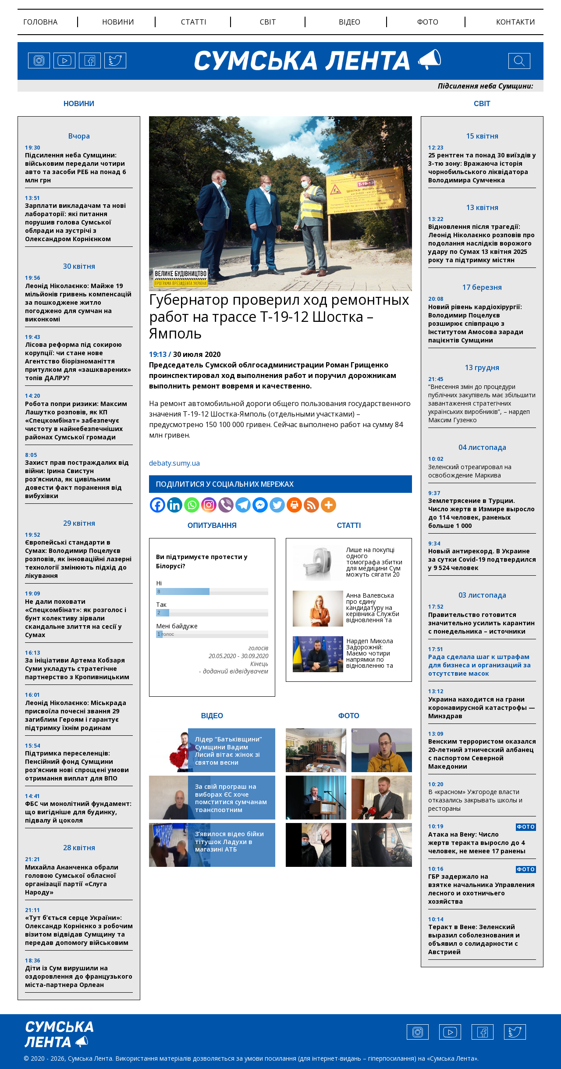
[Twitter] (277, 505)
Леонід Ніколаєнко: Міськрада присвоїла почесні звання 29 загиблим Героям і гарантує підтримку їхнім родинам (75, 715)
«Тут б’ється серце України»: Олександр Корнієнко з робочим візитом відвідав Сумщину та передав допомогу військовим (79, 930)
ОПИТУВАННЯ (212, 525)
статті (193, 22)
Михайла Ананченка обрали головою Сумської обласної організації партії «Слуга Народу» (71, 879)
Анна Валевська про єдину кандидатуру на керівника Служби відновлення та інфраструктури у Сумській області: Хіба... (372, 616)
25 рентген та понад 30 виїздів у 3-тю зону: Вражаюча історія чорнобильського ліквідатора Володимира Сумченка (482, 167)
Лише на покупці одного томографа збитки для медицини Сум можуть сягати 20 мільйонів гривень (374, 564)
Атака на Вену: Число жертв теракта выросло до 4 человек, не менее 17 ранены (476, 842)
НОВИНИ (79, 103)
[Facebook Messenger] (260, 505)
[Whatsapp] (191, 505)
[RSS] (311, 505)
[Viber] (226, 505)
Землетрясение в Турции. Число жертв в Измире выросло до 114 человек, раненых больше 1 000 (481, 513)
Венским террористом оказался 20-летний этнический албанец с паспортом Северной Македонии (482, 753)
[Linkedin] (174, 505)
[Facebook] (157, 505)
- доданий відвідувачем (233, 671)
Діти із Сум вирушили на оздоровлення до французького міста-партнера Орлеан (78, 976)
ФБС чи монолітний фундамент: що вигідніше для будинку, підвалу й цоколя (78, 811)
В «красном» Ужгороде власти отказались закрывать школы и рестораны (475, 799)
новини (118, 22)
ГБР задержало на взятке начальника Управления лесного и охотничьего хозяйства (481, 888)
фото (427, 22)
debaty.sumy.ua (174, 463)
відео (349, 22)
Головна (40, 22)
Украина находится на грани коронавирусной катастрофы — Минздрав (481, 707)
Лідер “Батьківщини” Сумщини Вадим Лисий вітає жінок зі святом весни (228, 750)
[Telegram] (243, 505)
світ (268, 22)
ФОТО (348, 716)
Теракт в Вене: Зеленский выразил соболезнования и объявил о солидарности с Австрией (474, 939)
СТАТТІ (349, 525)
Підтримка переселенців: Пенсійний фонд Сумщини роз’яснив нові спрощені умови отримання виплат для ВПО (77, 765)
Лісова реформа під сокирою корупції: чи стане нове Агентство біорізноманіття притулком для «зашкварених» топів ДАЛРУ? (78, 361)
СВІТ (482, 103)
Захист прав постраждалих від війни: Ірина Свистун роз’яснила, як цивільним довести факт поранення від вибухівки (77, 479)
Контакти (515, 22)
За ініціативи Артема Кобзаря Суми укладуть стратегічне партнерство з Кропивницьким (77, 668)
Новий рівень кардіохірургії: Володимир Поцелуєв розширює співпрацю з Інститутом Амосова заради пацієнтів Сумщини (475, 323)
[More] (328, 505)
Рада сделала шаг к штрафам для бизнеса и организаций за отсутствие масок (479, 664)
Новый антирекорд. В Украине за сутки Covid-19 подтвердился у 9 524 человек (482, 559)
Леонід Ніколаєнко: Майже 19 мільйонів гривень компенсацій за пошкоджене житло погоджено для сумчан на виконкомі (78, 302)
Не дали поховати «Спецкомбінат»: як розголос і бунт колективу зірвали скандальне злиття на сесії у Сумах (75, 618)
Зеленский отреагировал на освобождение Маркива (469, 471)
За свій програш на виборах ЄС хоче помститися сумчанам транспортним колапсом (231, 801)
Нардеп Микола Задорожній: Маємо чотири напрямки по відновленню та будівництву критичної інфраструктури (369, 662)
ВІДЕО (212, 716)
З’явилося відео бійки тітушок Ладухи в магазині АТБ (229, 841)
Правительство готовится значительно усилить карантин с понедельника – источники (481, 622)
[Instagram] (209, 505)
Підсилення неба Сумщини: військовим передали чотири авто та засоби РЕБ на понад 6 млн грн (75, 167)
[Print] (294, 505)
